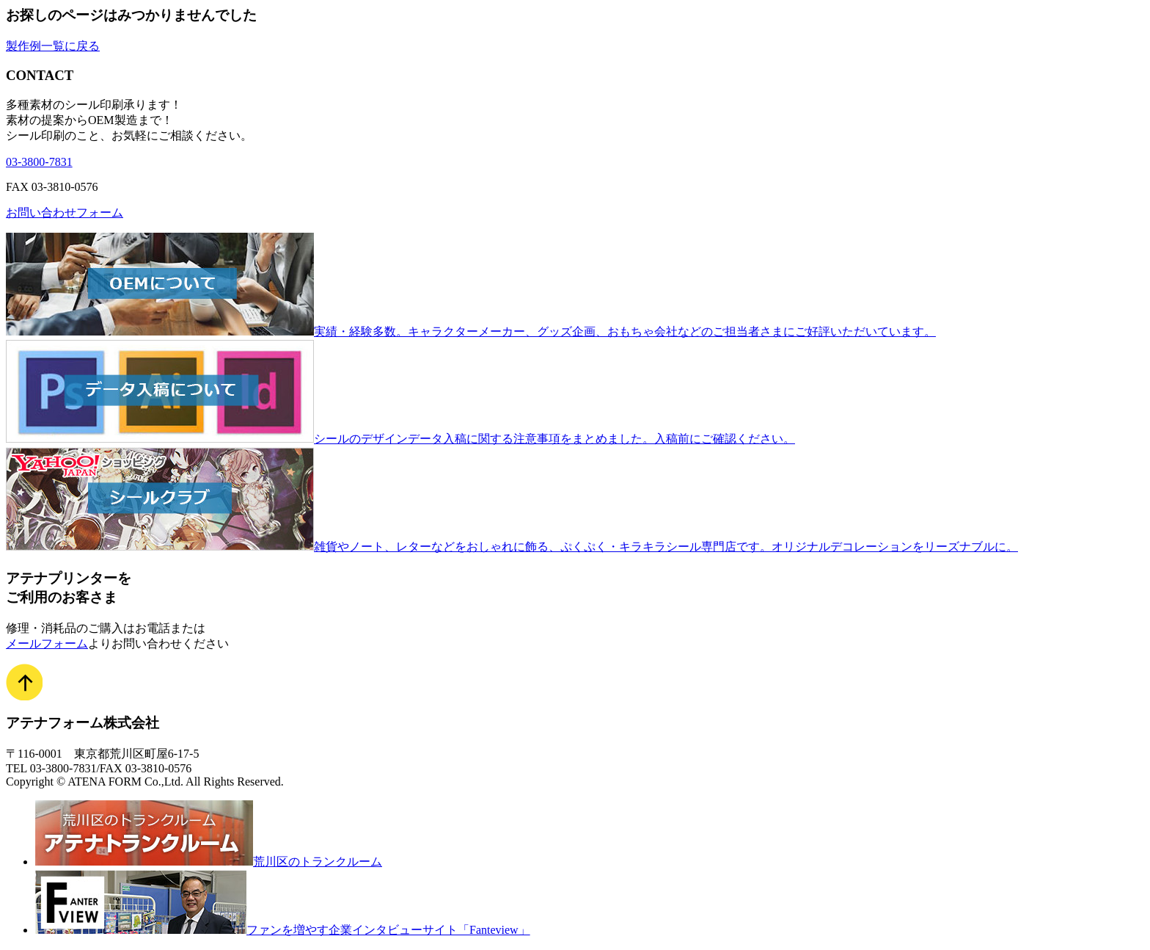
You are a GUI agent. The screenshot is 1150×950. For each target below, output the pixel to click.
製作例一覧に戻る (53, 46)
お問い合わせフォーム (64, 212)
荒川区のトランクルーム (208, 861)
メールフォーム (47, 643)
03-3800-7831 (39, 162)
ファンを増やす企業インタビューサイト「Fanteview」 (282, 930)
